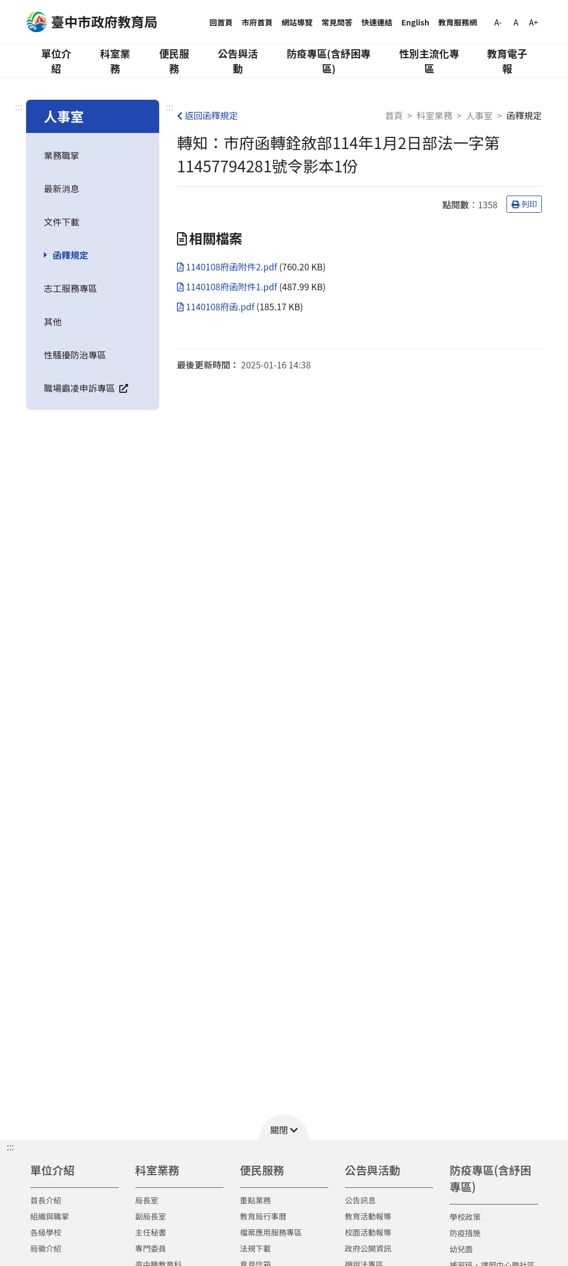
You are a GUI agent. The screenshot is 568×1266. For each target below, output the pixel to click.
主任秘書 (150, 1232)
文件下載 (61, 221)
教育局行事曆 (263, 1216)
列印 (524, 203)
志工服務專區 (70, 288)
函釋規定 (70, 255)
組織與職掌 (50, 1216)
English (416, 22)
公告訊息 (360, 1200)
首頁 (394, 115)
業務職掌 (61, 155)
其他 (53, 321)
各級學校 (46, 1232)
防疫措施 (465, 1232)
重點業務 (255, 1200)
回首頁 (221, 22)
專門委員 (150, 1248)
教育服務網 (457, 22)
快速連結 (377, 22)
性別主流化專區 (429, 60)
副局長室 (150, 1216)
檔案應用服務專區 (271, 1232)
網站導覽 (297, 22)
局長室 (147, 1200)
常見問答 (337, 22)
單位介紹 (56, 60)
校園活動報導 (368, 1232)
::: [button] (10, 1146)
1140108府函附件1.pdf (228, 286)
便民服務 (174, 60)
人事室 (479, 115)
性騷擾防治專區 (75, 354)
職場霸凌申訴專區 (86, 387)
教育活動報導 (368, 1216)
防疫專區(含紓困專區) (329, 60)
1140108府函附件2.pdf (228, 266)
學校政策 (465, 1216)
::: (18, 106)
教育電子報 (507, 60)
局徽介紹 (46, 1248)
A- (497, 22)
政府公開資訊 (368, 1248)
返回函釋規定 (207, 115)
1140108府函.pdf (216, 306)
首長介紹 (46, 1200)
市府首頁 (257, 22)
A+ (533, 22)
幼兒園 (461, 1248)
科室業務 (115, 60)
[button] (284, 1127)
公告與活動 (238, 60)
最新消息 (61, 188)
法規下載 (255, 1248)
